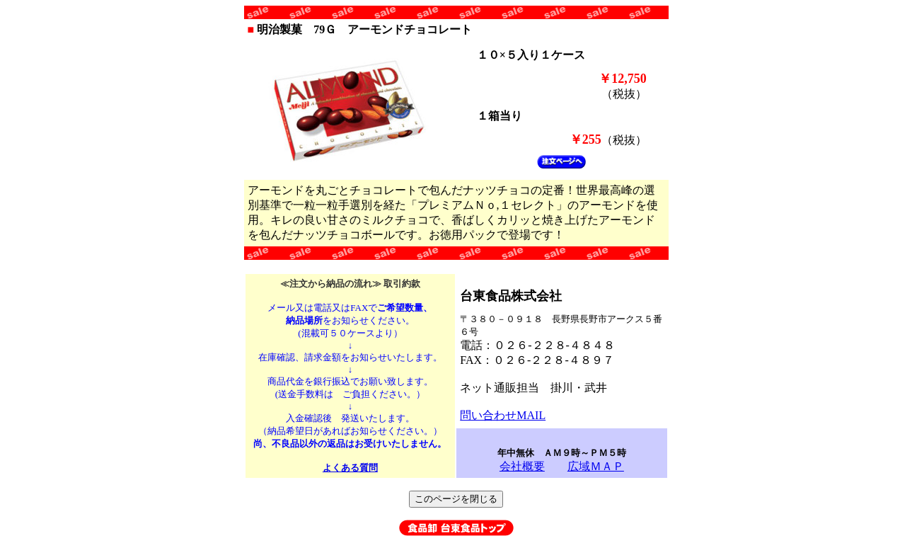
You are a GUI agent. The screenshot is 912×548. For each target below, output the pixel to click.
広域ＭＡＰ (595, 466)
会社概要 (522, 466)
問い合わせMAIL (503, 415)
